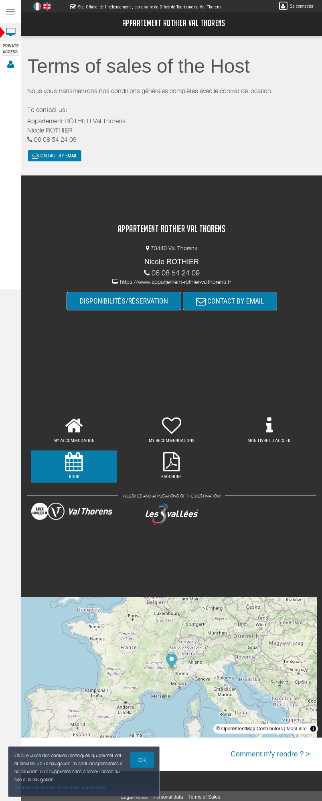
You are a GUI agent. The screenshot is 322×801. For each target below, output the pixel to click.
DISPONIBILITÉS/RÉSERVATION (124, 301)
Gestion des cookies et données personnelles (59, 788)
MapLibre (297, 729)
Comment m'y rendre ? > (270, 754)
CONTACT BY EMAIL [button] (54, 156)
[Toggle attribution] (313, 729)
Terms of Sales (204, 797)
